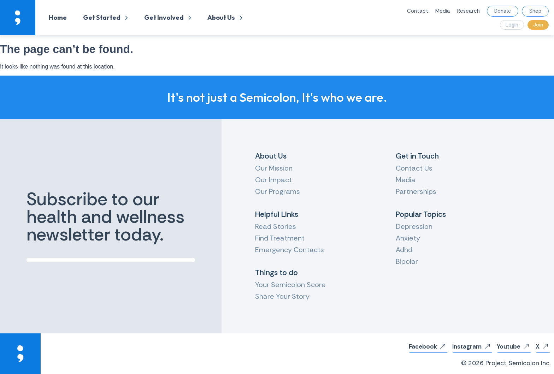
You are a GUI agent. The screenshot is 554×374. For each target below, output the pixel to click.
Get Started (105, 17)
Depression (414, 226)
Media (442, 10)
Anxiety (408, 238)
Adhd (404, 249)
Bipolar (407, 261)
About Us (224, 17)
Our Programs (277, 191)
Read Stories (275, 226)
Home (58, 17)
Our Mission (274, 168)
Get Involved (167, 17)
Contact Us (414, 168)
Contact (417, 10)
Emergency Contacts (289, 249)
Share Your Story (282, 296)
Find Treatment (280, 238)
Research (468, 10)
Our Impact (273, 179)
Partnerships (416, 191)
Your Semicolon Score (290, 284)
